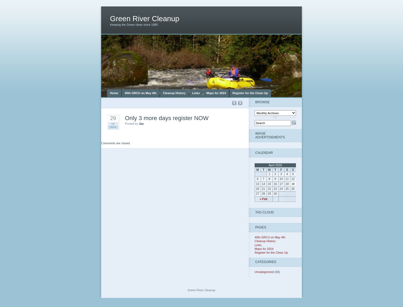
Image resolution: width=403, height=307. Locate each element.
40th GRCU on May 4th (141, 93)
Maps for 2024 (216, 93)
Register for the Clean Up (250, 93)
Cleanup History (174, 93)
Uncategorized (264, 271)
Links (196, 93)
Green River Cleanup (144, 18)
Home (114, 93)
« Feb (264, 199)
